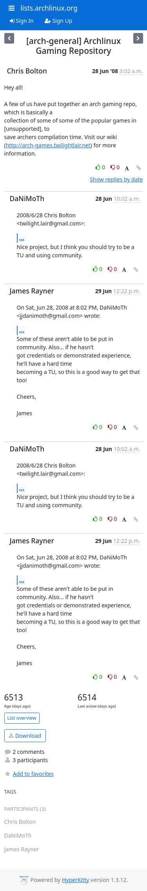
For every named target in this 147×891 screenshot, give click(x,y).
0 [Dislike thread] (115, 167)
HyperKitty (75, 880)
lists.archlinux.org (49, 8)
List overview (21, 718)
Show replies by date (116, 179)
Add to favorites (29, 773)
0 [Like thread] (101, 167)
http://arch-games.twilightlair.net (48, 145)
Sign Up (59, 20)
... (22, 237)
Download (25, 735)
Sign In (22, 20)
